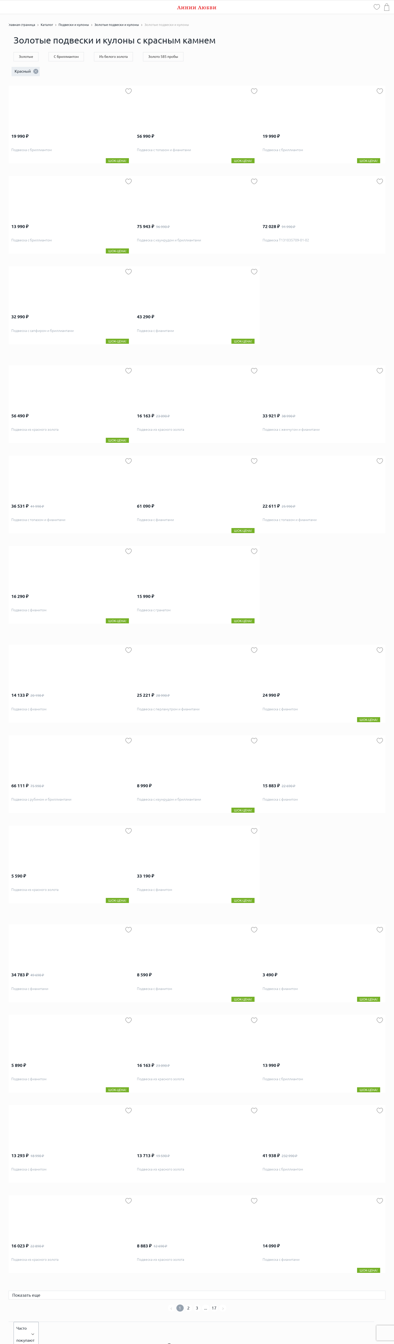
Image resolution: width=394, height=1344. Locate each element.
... (205, 1308)
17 (214, 1308)
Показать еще (26, 1295)
